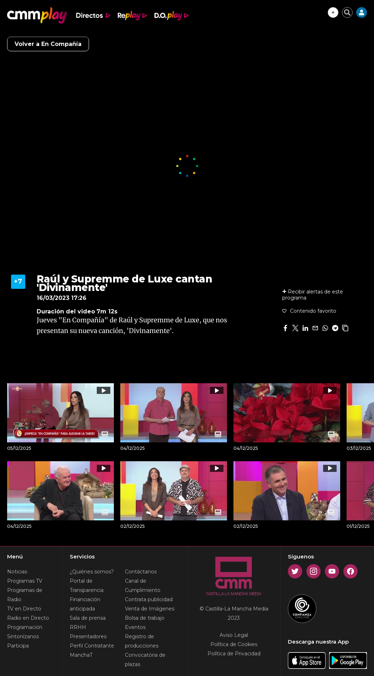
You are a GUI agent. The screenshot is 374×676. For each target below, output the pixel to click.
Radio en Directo (28, 618)
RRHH (78, 627)
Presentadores (88, 636)
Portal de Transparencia (87, 585)
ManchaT (81, 655)
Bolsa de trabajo (144, 618)
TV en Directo (24, 608)
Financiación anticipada (85, 604)
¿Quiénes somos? (92, 571)
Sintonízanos (23, 636)
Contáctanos (141, 571)
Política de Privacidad (233, 653)
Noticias (17, 571)
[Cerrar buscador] (347, 12)
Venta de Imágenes (149, 608)
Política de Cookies (233, 644)
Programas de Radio (24, 595)
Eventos (135, 627)
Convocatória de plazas (145, 659)
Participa (18, 646)
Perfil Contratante (92, 646)
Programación (24, 627)
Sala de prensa (88, 618)
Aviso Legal (234, 635)
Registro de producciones (141, 641)
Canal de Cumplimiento (142, 585)
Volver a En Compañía (48, 44)
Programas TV (24, 581)
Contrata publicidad (149, 599)
